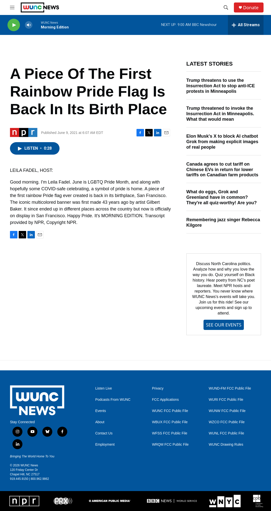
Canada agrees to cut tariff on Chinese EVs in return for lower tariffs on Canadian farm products (222, 170)
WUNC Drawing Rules (226, 444)
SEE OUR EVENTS (223, 325)
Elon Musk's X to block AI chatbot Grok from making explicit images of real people (222, 142)
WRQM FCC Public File (170, 444)
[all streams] (246, 25)
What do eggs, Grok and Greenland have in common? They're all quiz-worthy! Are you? (221, 197)
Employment (105, 444)
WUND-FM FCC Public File (230, 388)
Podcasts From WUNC (113, 400)
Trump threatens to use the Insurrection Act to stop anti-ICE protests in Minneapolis (220, 86)
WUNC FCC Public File (170, 411)
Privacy (157, 388)
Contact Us (103, 433)
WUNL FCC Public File (226, 433)
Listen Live (103, 388)
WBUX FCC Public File (170, 422)
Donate (251, 7)
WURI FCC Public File (226, 400)
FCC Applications (165, 400)
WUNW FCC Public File (227, 411)
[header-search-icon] (226, 7)
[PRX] (63, 501)
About (99, 422)
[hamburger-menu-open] (12, 7)
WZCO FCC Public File (227, 422)
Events (100, 411)
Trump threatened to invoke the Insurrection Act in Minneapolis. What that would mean (220, 114)
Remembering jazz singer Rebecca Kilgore (223, 222)
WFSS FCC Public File (169, 433)
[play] (14, 25)
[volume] (28, 25)
